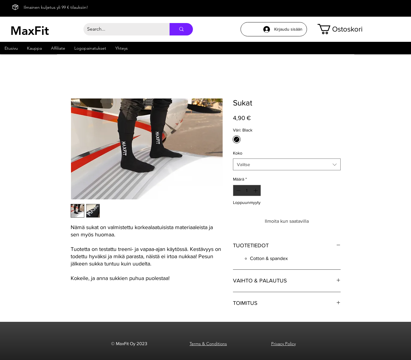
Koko (237, 153)
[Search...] (122, 29)
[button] (346, 29)
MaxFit (29, 30)
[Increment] (256, 190)
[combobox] (287, 164)
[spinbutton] (246, 190)
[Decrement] (237, 190)
